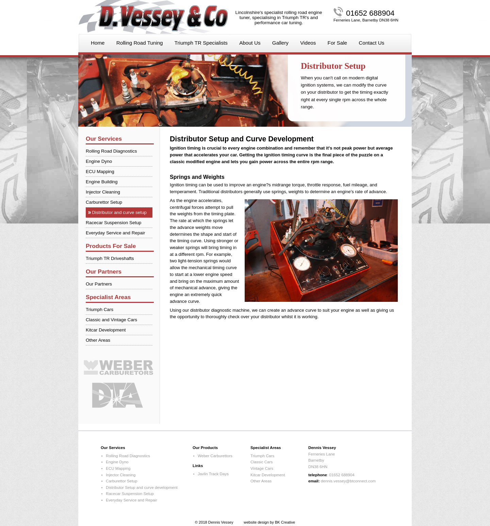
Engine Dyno (99, 161)
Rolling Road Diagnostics (111, 151)
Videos (308, 43)
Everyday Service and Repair (115, 232)
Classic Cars (261, 462)
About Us (249, 43)
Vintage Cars (261, 468)
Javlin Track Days (213, 473)
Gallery (280, 43)
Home (98, 43)
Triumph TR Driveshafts (110, 258)
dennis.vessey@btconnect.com (348, 481)
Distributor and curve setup (119, 212)
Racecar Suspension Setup (113, 222)
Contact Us (371, 43)
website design (256, 522)
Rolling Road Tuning (139, 43)
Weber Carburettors (215, 455)
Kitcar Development (106, 329)
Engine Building (102, 181)
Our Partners (99, 284)
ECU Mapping (100, 171)
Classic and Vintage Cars (111, 319)
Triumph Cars (99, 309)
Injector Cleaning (103, 192)
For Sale (337, 43)
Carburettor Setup (104, 202)
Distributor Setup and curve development (142, 487)
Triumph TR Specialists (201, 43)
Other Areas (98, 340)
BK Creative (285, 522)
